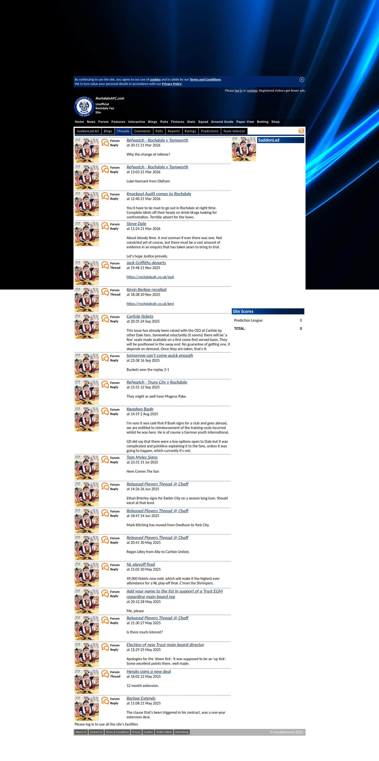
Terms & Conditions (117, 732)
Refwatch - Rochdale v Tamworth (157, 140)
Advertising (182, 732)
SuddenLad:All (88, 131)
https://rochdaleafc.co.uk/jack (150, 277)
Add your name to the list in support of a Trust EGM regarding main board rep (175, 593)
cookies (155, 79)
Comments (142, 131)
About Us (81, 732)
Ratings (190, 131)
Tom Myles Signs (142, 457)
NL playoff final (141, 564)
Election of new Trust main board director (165, 644)
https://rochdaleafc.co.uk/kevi (150, 303)
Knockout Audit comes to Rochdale (159, 193)
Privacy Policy (172, 84)
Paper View (245, 122)
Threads (123, 131)
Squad (203, 122)
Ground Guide (222, 122)
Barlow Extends (141, 698)
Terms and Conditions (205, 79)
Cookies (148, 732)
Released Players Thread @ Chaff (157, 484)
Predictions (209, 131)
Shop (275, 122)
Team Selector (234, 131)
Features (118, 122)
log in (238, 90)
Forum (103, 122)
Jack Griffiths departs (146, 262)
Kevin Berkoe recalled (147, 289)
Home (79, 122)
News (91, 122)
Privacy (136, 732)
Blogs (152, 122)
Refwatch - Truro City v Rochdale (157, 382)
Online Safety (164, 732)
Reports (174, 131)
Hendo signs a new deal (149, 671)
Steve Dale (136, 223)
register (252, 90)
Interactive (136, 122)
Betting (263, 122)
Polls (164, 122)
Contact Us (96, 732)
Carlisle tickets (140, 316)
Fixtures (177, 122)
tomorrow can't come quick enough (160, 355)
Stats (191, 122)
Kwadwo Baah (140, 409)
